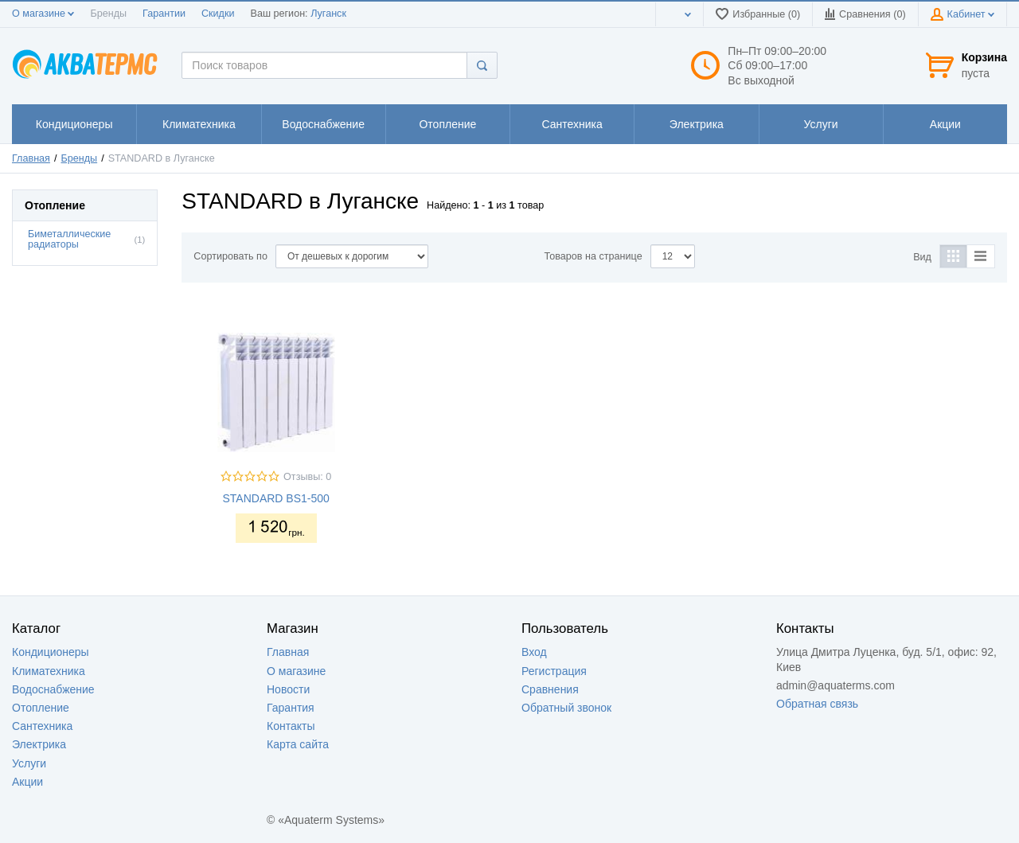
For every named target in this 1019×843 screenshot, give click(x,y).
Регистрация (554, 671)
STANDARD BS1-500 (275, 498)
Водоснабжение (53, 689)
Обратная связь (817, 703)
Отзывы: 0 (307, 476)
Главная (31, 158)
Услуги (29, 763)
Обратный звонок (566, 707)
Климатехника (48, 671)
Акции (27, 781)
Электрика (39, 744)
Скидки (218, 13)
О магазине (43, 13)
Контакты (290, 726)
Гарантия (290, 707)
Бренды (108, 13)
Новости (288, 689)
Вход (534, 652)
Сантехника (42, 726)
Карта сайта (298, 744)
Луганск (328, 13)
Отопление (40, 707)
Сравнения (550, 689)
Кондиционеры (50, 652)
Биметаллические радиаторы (69, 239)
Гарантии (164, 13)
